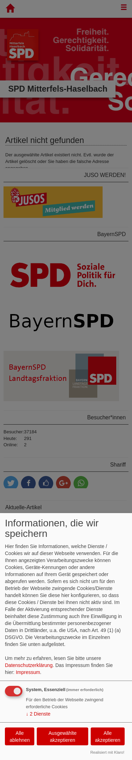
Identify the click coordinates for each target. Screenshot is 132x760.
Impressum (28, 672)
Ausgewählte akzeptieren (63, 736)
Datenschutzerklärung (29, 665)
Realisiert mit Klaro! (107, 752)
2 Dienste (38, 714)
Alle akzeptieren (107, 736)
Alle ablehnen (19, 736)
